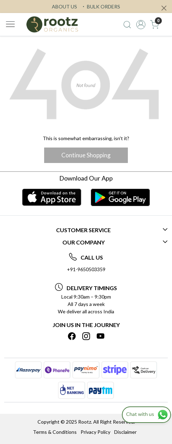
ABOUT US (64, 6)
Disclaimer (125, 432)
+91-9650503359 (86, 269)
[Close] (164, 8)
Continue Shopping (86, 155)
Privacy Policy (95, 432)
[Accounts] (141, 24)
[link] (127, 24)
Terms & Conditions (55, 432)
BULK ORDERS (100, 6)
